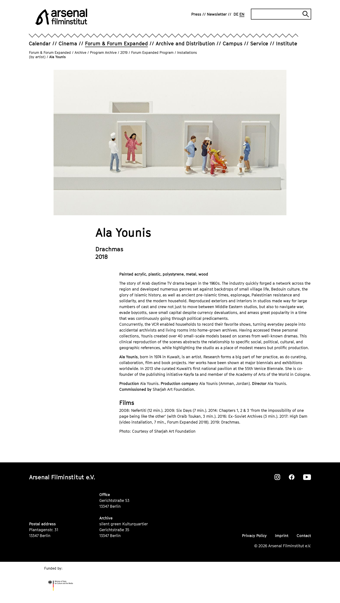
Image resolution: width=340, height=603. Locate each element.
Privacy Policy (254, 535)
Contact (304, 535)
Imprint (281, 535)
